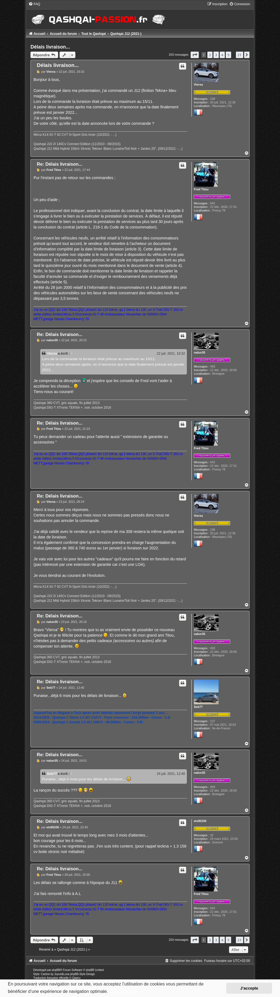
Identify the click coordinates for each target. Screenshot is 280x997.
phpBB (56, 969)
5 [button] (228, 54)
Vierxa (198, 84)
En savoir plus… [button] (126, 991)
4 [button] (222, 54)
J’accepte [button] (249, 988)
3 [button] (216, 54)
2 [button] (210, 54)
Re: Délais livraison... (59, 164)
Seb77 (198, 706)
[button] (195, 55)
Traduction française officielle (51, 977)
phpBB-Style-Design (82, 974)
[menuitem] (34, 4)
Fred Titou (201, 189)
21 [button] (239, 54)
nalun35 (199, 352)
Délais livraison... (50, 47)
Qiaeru (76, 977)
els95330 (200, 821)
